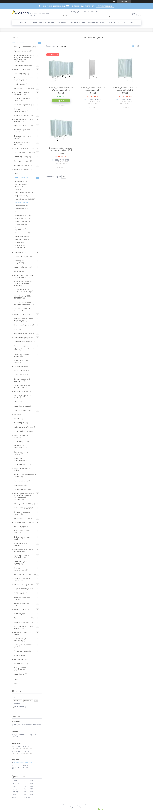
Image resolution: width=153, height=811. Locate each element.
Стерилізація (18, 252)
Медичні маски (19, 655)
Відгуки (121, 22)
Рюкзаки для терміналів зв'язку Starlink (22, 386)
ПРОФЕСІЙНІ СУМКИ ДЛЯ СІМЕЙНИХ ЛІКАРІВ (23, 276)
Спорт (16, 329)
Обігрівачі (17, 271)
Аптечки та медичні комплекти (21, 640)
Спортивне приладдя (21, 589)
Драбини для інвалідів (22, 165)
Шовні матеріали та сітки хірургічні (23, 120)
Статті (112, 22)
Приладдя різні (19, 423)
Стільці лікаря (19, 485)
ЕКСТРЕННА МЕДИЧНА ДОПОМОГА (22, 297)
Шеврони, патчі (19, 664)
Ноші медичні (19, 659)
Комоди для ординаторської (20, 459)
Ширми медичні (20, 202)
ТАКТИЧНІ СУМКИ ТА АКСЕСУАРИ (22, 309)
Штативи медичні (21, 239)
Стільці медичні (20, 236)
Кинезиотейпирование (22, 105)
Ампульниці (18, 402)
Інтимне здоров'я (20, 157)
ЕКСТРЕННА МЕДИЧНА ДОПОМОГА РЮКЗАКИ (22, 303)
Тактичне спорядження (22, 152)
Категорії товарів (36, 22)
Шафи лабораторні (21, 218)
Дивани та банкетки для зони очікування (25, 476)
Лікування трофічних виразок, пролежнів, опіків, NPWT (24, 348)
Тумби (17, 189)
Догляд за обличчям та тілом (22, 137)
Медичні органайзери (22, 406)
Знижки (51, 22)
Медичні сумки (19, 674)
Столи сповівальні (20, 464)
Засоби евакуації (20, 375)
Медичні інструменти (21, 115)
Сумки (16, 173)
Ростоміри (18, 242)
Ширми (16, 414)
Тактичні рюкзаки (20, 366)
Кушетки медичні (21, 233)
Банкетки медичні (21, 221)
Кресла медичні (20, 225)
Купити (61, 100)
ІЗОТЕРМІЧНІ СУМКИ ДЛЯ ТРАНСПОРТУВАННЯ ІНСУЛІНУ (23, 283)
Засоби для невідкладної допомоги (23, 646)
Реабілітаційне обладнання (20, 247)
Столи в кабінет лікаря (22, 431)
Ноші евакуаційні (20, 527)
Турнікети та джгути (21, 51)
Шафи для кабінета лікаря (21, 436)
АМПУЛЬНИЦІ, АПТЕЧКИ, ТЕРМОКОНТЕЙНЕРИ (23, 291)
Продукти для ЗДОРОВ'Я (23, 333)
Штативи (17, 418)
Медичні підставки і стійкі (24, 199)
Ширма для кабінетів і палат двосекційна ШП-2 (125, 89)
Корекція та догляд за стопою (22, 100)
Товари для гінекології (22, 148)
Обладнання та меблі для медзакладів (23, 79)
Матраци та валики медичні (22, 185)
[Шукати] (109, 16)
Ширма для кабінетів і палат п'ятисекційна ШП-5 (61, 89)
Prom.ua (87, 805)
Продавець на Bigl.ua (76, 807)
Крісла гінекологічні (21, 215)
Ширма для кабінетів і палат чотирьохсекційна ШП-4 (61, 149)
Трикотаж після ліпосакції (23, 342)
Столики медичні (20, 441)
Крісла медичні (19, 74)
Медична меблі (19, 178)
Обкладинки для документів (20, 669)
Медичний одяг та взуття (20, 544)
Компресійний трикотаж (23, 325)
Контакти (62, 22)
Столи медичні (20, 205)
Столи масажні (20, 209)
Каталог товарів (105, 6)
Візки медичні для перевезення (21, 229)
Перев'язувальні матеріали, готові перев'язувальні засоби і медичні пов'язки (24, 58)
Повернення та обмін (97, 22)
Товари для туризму (21, 651)
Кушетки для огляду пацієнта (21, 453)
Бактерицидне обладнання (19, 262)
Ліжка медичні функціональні (19, 447)
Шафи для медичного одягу (22, 469)
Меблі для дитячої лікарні (23, 427)
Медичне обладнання (22, 267)
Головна (22, 22)
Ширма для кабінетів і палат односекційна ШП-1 (93, 89)
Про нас (131, 22)
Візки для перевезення (23, 193)
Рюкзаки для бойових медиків (22, 355)
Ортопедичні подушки (22, 88)
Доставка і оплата (77, 22)
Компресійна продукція (22, 65)
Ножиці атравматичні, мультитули (22, 380)
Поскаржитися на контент (79, 809)
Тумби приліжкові (20, 481)
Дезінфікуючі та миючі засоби (22, 143)
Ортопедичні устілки (21, 161)
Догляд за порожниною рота (22, 131)
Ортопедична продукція (22, 47)
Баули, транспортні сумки (21, 361)
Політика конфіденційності (98, 809)
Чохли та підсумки (20, 371)
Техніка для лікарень (21, 257)
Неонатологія (19, 181)
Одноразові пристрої (21, 126)
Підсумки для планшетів (22, 391)
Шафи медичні (20, 196)
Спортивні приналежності (19, 110)
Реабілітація (18, 84)
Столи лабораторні (21, 212)
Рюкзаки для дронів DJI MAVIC (22, 397)
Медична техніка (20, 69)
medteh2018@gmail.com (23, 763)
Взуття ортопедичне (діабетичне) (21, 93)
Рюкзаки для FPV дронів (22, 489)
